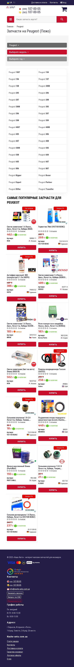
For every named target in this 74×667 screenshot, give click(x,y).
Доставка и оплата (39, 2)
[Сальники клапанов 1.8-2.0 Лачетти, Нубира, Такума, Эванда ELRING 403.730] (52, 455)
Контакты (54, 2)
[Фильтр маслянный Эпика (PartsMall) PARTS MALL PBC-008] (21, 455)
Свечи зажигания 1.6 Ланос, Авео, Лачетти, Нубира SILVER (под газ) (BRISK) (20, 325)
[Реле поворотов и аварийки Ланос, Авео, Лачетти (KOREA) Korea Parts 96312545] (52, 312)
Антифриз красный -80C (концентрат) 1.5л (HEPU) (18, 276)
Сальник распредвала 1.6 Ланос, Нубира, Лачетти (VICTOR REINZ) (21, 516)
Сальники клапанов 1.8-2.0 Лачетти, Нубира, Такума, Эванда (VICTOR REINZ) (18, 419)
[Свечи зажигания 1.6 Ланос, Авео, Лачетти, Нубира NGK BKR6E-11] (21, 215)
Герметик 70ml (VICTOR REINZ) (51, 227)
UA (9, 2)
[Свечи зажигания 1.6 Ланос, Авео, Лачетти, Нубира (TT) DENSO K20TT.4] (52, 264)
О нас (9, 659)
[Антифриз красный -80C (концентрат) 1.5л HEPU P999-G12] (21, 264)
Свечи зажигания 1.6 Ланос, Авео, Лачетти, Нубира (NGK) (20, 228)
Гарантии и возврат (15, 652)
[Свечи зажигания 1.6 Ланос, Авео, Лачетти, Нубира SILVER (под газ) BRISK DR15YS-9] (21, 312)
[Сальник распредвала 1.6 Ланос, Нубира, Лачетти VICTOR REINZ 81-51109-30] (21, 503)
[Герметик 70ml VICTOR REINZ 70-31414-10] (52, 215)
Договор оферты (14, 655)
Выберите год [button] (17, 59)
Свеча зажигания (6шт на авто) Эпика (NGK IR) (20, 370)
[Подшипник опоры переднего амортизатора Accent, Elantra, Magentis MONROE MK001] (52, 406)
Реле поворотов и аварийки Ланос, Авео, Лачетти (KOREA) (51, 325)
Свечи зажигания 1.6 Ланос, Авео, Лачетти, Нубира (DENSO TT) (51, 276)
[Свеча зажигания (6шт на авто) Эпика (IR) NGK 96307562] (21, 358)
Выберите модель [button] (19, 52)
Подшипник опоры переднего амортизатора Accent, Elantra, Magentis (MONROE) (51, 419)
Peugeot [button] (14, 45)
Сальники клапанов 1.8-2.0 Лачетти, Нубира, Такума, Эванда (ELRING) (50, 467)
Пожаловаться (14, 601)
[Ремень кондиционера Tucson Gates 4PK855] (52, 358)
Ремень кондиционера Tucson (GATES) (51, 370)
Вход (63, 2)
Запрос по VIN (14, 597)
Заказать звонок (15, 593)
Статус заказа (13, 641)
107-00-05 (29, 9)
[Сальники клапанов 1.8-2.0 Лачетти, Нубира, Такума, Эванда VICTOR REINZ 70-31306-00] (21, 406)
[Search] (62, 19)
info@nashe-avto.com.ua (20, 589)
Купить (22, 247)
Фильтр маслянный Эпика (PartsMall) (18, 467)
